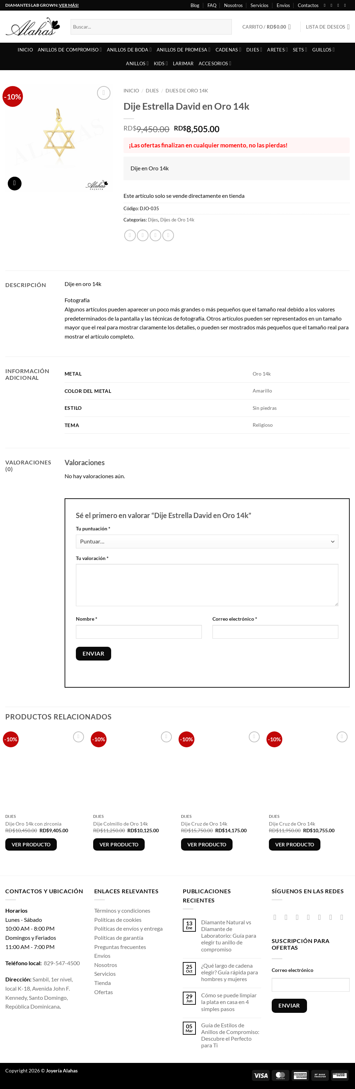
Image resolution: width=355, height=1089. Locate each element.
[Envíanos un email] (321, 917)
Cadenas (228, 49)
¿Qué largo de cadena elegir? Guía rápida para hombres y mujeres (229, 972)
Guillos (323, 49)
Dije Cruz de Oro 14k (204, 824)
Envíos (102, 955)
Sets (300, 49)
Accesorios (215, 63)
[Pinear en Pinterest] (168, 235)
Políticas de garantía (118, 937)
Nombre (86, 619)
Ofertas (103, 991)
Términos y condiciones (122, 910)
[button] (268, 27)
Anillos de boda (129, 49)
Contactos (308, 5)
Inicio (25, 50)
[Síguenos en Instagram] (333, 5)
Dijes (254, 49)
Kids (161, 63)
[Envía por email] (155, 235)
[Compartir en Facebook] (130, 235)
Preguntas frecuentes (120, 946)
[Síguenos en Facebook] (326, 5)
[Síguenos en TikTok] (299, 917)
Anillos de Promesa (184, 49)
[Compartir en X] (143, 235)
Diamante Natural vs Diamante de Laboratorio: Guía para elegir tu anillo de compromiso (228, 936)
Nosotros (233, 5)
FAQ (211, 5)
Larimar (183, 63)
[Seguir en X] (339, 5)
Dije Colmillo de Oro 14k (120, 824)
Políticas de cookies (118, 919)
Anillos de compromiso (70, 49)
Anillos (137, 63)
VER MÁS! (69, 5)
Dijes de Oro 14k (187, 90)
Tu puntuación (93, 528)
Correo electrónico (234, 619)
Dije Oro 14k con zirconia (33, 824)
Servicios (260, 5)
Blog (195, 5)
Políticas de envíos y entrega (128, 928)
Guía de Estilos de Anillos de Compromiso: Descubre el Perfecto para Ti (230, 1035)
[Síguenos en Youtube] (346, 5)
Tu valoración (92, 558)
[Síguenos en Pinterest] (333, 917)
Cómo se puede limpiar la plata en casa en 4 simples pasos (229, 1002)
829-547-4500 (62, 963)
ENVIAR (289, 1005)
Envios (283, 5)
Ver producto (31, 844)
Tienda (102, 982)
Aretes (277, 49)
